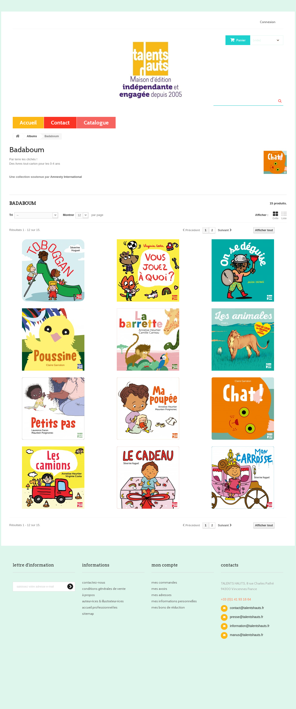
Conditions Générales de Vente (104, 589)
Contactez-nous (93, 582)
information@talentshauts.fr (249, 626)
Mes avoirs (159, 589)
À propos (88, 595)
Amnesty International (66, 177)
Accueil (28, 122)
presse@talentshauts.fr (246, 617)
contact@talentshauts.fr (247, 608)
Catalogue (96, 122)
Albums (32, 136)
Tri (11, 215)
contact (60, 122)
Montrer (68, 215)
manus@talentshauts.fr (246, 635)
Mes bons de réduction (168, 607)
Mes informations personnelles (174, 601)
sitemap (88, 614)
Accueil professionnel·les (99, 607)
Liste (284, 215)
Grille (275, 215)
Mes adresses (161, 595)
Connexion (267, 22)
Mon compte (164, 565)
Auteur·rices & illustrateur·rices (103, 601)
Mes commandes (164, 582)
